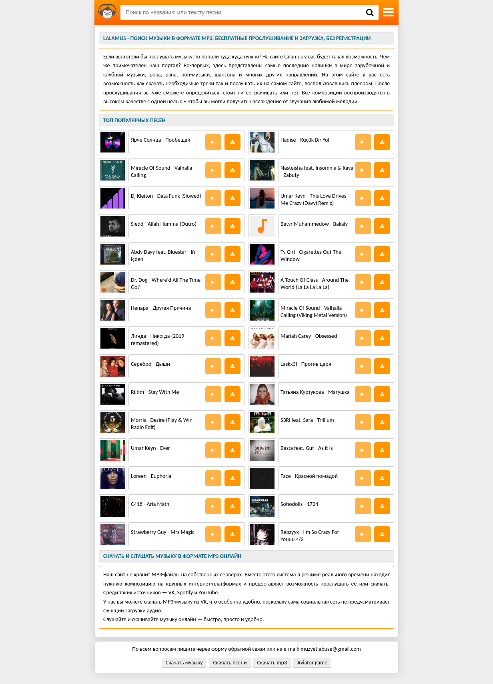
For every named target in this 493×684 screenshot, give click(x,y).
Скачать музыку (184, 662)
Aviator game (312, 662)
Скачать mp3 (272, 662)
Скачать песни (229, 662)
